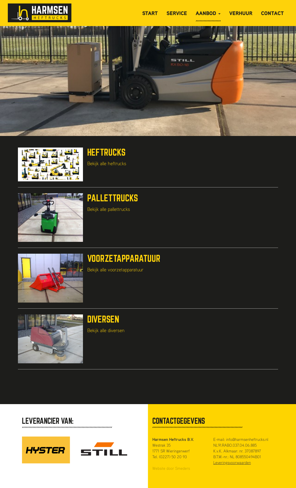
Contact (272, 13)
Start (150, 13)
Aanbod (208, 13)
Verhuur (240, 13)
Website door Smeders (171, 468)
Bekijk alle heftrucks (106, 163)
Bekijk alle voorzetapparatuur (115, 269)
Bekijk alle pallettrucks (108, 209)
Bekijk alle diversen (106, 330)
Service (176, 13)
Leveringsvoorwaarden (232, 462)
